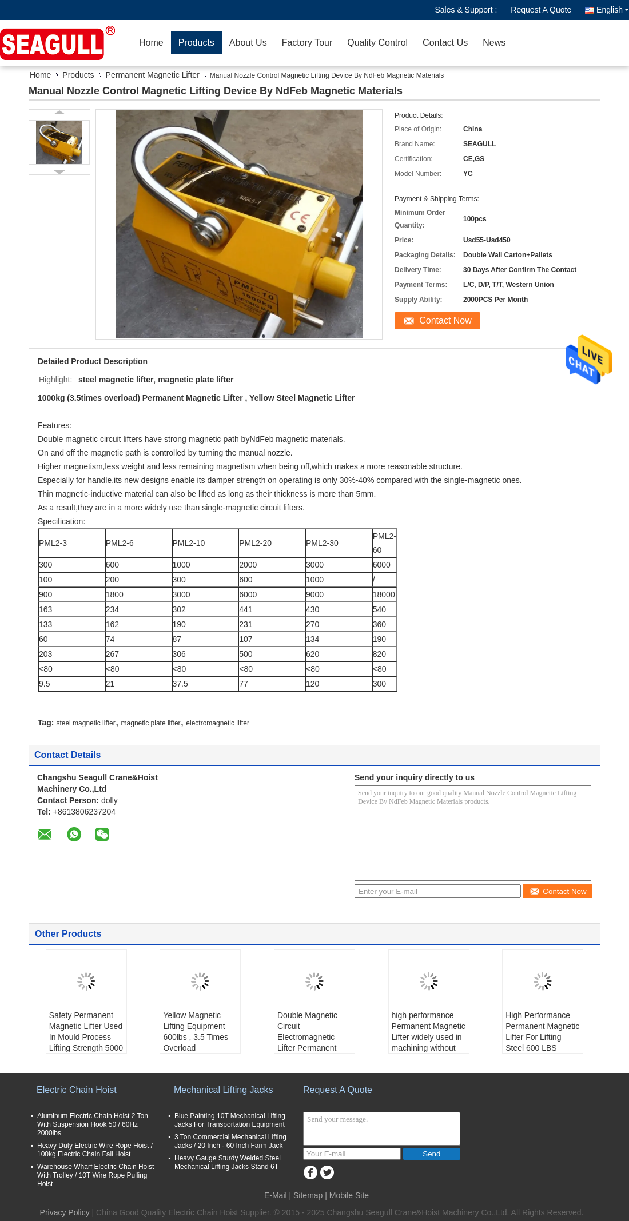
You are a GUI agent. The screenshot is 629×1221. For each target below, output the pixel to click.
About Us (248, 42)
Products (196, 42)
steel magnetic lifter (85, 723)
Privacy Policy (65, 1212)
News (494, 42)
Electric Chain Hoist (77, 1090)
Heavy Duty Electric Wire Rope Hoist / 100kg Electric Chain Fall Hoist (95, 1150)
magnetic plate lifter (151, 723)
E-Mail (275, 1195)
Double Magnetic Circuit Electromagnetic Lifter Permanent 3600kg (307, 1037)
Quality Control (377, 42)
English (612, 9)
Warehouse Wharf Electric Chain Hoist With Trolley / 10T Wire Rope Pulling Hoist (95, 1175)
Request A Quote (541, 9)
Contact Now (445, 320)
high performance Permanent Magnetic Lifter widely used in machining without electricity (428, 1037)
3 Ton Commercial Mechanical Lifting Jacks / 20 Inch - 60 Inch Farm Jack (230, 1141)
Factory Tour (307, 42)
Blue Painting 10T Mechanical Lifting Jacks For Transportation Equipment (229, 1120)
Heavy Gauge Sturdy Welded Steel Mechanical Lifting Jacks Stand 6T (227, 1162)
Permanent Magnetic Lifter (153, 74)
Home (151, 42)
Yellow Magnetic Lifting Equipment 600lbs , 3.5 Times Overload (195, 1031)
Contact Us (445, 42)
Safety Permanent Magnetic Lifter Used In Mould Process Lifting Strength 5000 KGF (86, 1037)
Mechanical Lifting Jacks (223, 1090)
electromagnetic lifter (217, 723)
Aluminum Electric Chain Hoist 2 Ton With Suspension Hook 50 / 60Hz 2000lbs (92, 1124)
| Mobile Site (347, 1195)
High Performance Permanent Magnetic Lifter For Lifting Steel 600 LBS (542, 1031)
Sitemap (308, 1195)
